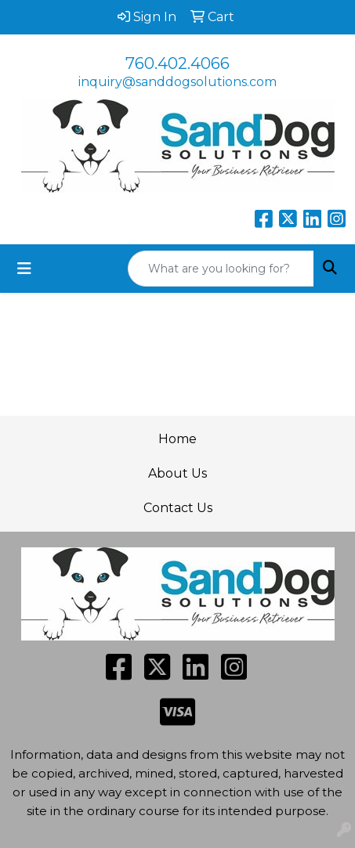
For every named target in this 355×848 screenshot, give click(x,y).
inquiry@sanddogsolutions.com (177, 81)
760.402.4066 (177, 63)
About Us (177, 473)
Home (177, 438)
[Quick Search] (221, 269)
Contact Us (177, 507)
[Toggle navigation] (24, 269)
